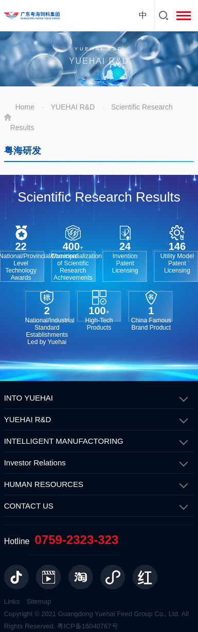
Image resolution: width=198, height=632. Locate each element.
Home (24, 107)
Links (12, 601)
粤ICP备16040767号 (87, 626)
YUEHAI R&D (73, 107)
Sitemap (39, 601)
